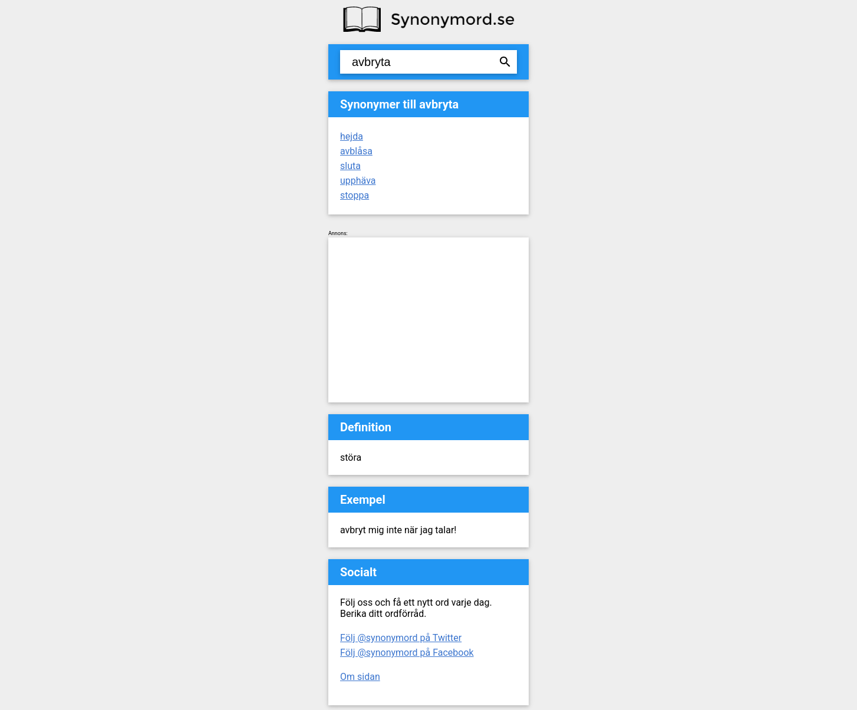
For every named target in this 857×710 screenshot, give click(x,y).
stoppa (354, 195)
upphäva (358, 180)
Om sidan (360, 676)
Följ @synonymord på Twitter (401, 637)
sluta (350, 165)
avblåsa (356, 151)
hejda (351, 136)
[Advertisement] (428, 319)
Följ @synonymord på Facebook (407, 652)
